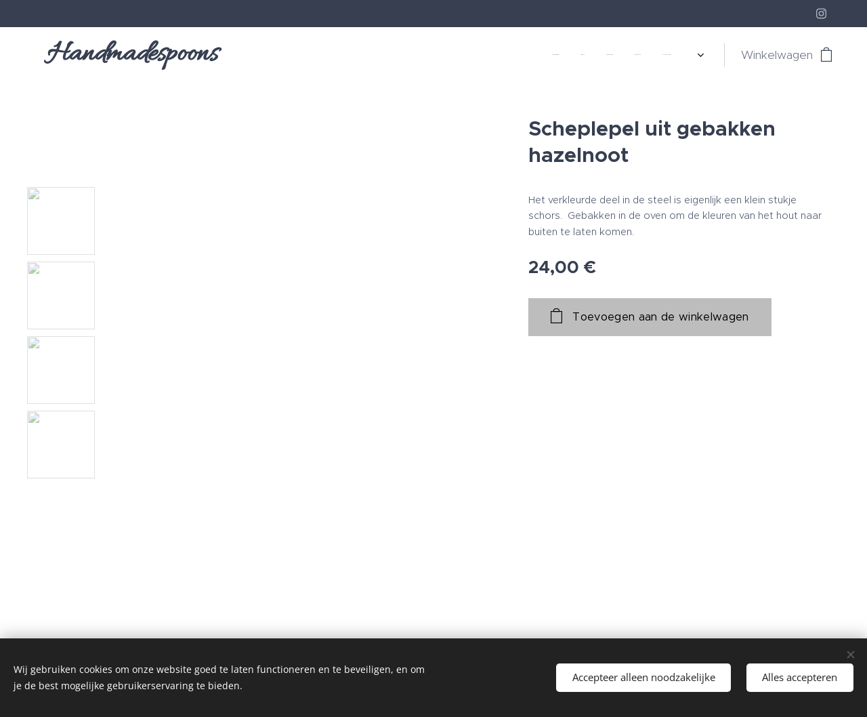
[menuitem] (523, 55)
